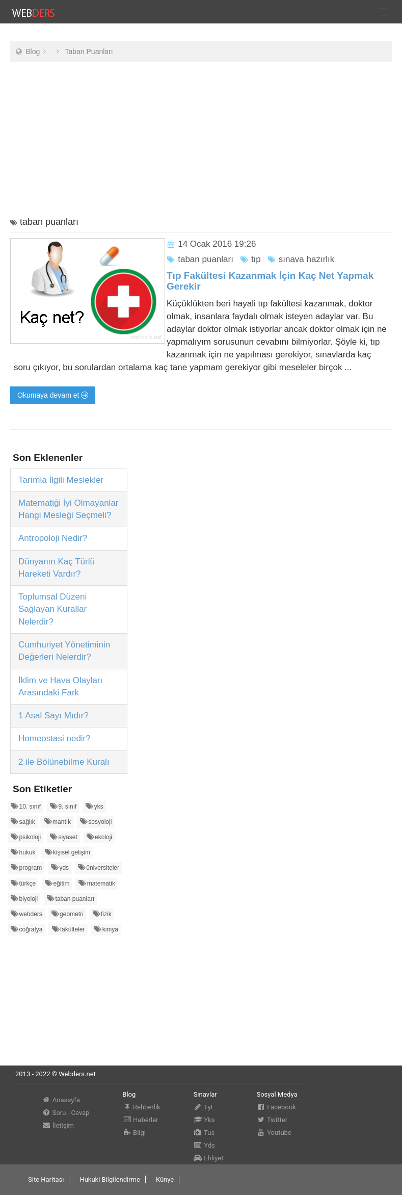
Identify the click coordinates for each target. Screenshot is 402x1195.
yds (59, 867)
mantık (57, 821)
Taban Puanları (89, 51)
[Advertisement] (201, 140)
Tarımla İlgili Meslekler (60, 480)
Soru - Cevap (65, 1112)
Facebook (276, 1107)
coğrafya (26, 929)
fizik (102, 914)
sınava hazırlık (301, 259)
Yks (204, 1120)
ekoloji (99, 837)
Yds (204, 1145)
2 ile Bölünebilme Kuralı (64, 762)
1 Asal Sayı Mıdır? (53, 715)
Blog (32, 51)
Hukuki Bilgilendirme (109, 1179)
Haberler (140, 1120)
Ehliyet (209, 1158)
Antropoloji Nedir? (52, 538)
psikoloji (25, 837)
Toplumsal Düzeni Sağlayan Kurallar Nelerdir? (52, 609)
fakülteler (68, 929)
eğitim (57, 883)
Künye (165, 1179)
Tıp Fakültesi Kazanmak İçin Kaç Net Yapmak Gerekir (270, 281)
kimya (105, 929)
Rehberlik (141, 1107)
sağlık (22, 821)
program (26, 867)
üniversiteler (98, 867)
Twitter (271, 1120)
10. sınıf (25, 806)
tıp (250, 259)
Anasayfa (61, 1100)
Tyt (203, 1107)
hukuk (23, 852)
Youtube (273, 1132)
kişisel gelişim (67, 852)
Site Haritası (46, 1179)
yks (94, 806)
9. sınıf (63, 806)
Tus (204, 1132)
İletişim (58, 1125)
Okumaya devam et (52, 395)
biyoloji (24, 898)
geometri (67, 914)
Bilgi (134, 1132)
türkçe (23, 883)
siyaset (63, 837)
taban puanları (200, 259)
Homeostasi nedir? (54, 738)
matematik (96, 883)
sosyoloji (95, 821)
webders (26, 914)
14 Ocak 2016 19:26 (217, 244)
